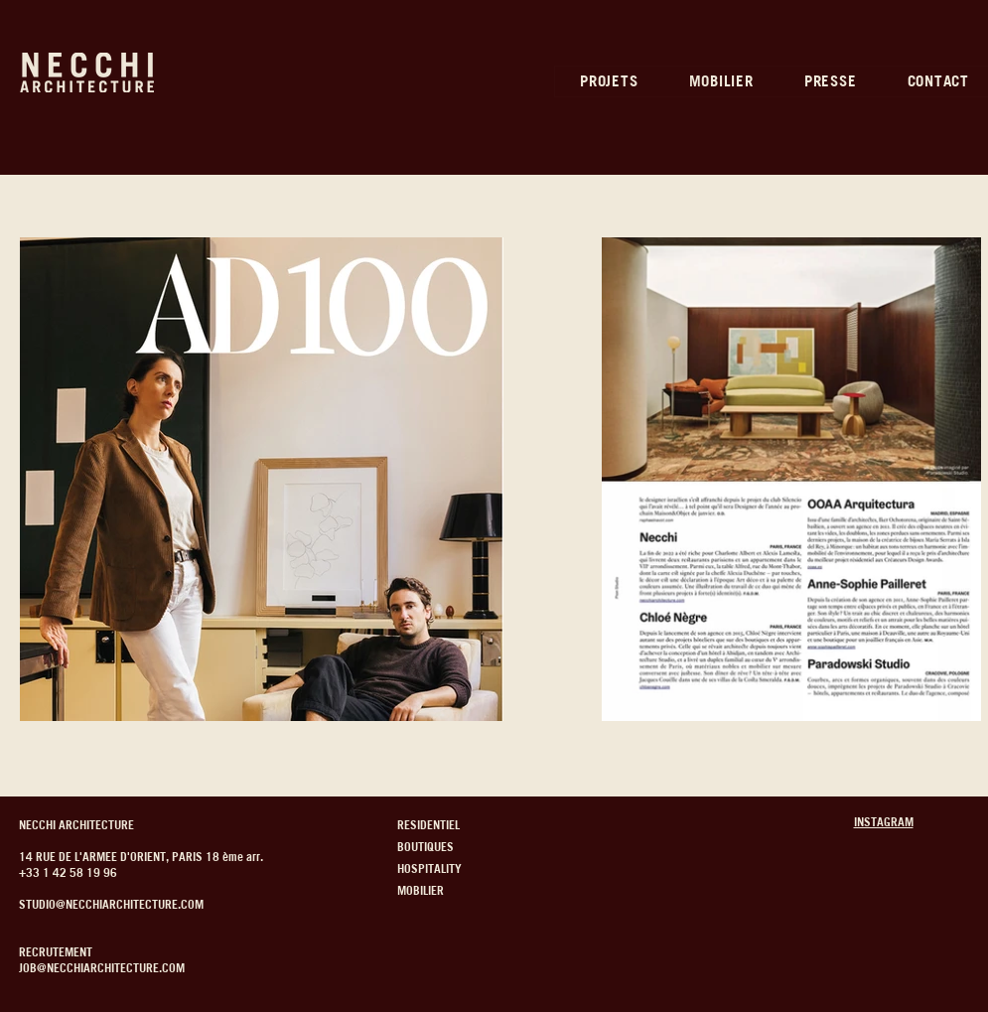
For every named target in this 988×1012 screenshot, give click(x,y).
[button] (609, 81)
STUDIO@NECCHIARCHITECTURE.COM (111, 904)
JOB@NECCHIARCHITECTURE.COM (102, 967)
